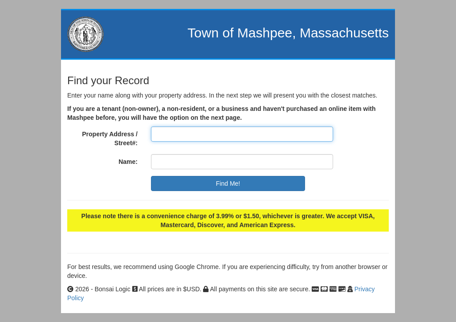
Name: (128, 161)
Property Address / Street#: (110, 138)
